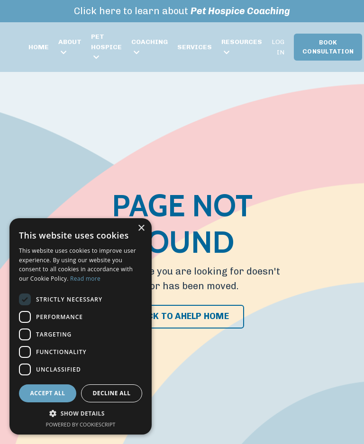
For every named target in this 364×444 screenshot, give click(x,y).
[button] (80, 413)
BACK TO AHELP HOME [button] (182, 316)
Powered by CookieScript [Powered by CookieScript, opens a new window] (81, 424)
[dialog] (80, 326)
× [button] (141, 228)
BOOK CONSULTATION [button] (328, 47)
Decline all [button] (112, 393)
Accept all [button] (47, 393)
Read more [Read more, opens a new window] (85, 279)
